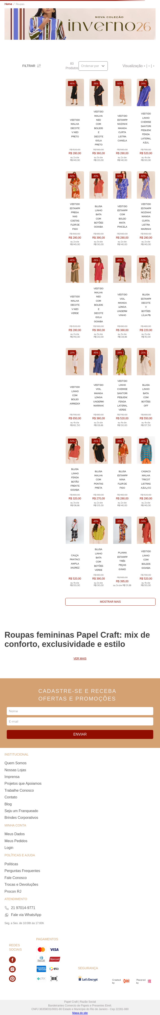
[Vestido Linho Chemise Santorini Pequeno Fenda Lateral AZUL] (146, 122)
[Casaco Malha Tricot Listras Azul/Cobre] (146, 473)
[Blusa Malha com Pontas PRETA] (98, 473)
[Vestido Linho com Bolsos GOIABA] (146, 553)
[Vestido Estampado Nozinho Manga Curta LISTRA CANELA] (122, 122)
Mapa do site (80, 1013)
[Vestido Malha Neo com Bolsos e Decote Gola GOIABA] (98, 299)
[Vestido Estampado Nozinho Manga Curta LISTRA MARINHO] (146, 210)
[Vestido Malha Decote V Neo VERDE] (75, 299)
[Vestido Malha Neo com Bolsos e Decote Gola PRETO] (98, 122)
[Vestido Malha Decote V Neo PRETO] (75, 122)
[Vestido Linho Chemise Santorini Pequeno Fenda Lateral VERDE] (122, 389)
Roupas (20, 4)
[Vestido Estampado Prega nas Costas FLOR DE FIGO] (75, 210)
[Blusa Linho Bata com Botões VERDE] (98, 553)
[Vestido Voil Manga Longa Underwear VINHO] (122, 299)
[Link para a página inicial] (8, 4)
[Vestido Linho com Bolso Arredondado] (75, 389)
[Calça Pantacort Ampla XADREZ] (75, 553)
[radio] (144, 66)
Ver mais (80, 658)
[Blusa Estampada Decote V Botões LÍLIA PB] (146, 299)
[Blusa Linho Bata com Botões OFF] (146, 389)
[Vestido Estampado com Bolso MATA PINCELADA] (122, 210)
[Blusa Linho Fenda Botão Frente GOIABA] (75, 473)
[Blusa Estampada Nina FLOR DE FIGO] (122, 473)
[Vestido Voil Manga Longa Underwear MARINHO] (98, 389)
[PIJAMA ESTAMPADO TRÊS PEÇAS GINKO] (122, 553)
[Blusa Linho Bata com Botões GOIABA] (98, 210)
